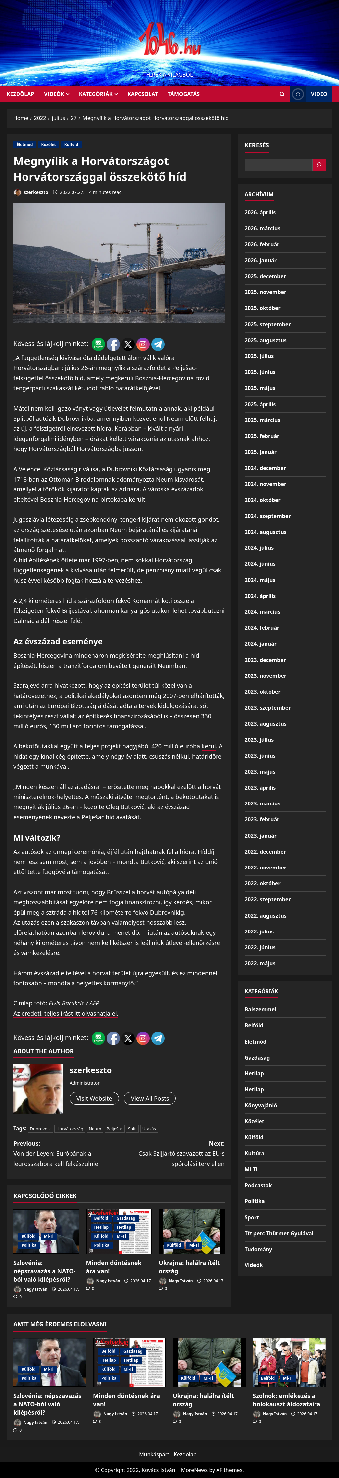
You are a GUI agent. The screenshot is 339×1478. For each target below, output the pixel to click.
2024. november (265, 484)
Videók (54, 93)
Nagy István (30, 1289)
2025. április (260, 404)
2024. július (259, 547)
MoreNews (194, 1470)
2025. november (265, 292)
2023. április (260, 787)
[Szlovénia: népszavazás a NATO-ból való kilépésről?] (49, 1362)
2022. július (259, 931)
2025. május (260, 388)
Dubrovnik (40, 1129)
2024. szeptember (268, 516)
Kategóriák (96, 93)
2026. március (263, 228)
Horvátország (69, 1129)
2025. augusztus (266, 340)
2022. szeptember (268, 899)
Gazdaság (126, 1218)
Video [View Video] (308, 94)
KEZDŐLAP (20, 93)
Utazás (149, 1129)
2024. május (260, 580)
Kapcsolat (142, 93)
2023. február (262, 819)
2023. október (263, 691)
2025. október (263, 308)
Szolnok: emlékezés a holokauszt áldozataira (286, 1400)
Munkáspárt (154, 1454)
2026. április (260, 212)
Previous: (66, 1154)
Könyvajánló (261, 1105)
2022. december (265, 851)
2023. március (263, 803)
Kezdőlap (185, 1454)
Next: (171, 1154)
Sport (252, 1217)
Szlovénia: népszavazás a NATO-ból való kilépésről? (44, 1271)
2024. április (260, 596)
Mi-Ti (49, 1236)
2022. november (265, 867)
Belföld (101, 1218)
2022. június (260, 947)
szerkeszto (30, 192)
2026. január (261, 260)
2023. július (259, 739)
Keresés (257, 145)
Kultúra (255, 1153)
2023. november (265, 675)
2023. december (265, 660)
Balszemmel (260, 1009)
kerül (209, 746)
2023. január (261, 835)
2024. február (262, 627)
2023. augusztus (266, 723)
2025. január (261, 452)
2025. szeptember (268, 324)
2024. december (265, 468)
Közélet (48, 144)
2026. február (262, 244)
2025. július (259, 356)
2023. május (260, 771)
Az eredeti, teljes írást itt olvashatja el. (65, 1013)
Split (132, 1129)
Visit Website (94, 1098)
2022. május (260, 963)
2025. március (263, 420)
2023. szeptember (268, 707)
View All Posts (150, 1098)
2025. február (262, 436)
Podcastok (258, 1185)
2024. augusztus (266, 532)
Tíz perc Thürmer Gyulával (279, 1233)
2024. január (261, 643)
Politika (29, 1245)
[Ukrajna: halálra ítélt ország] (192, 1231)
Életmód (25, 144)
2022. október (263, 883)
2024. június (260, 563)
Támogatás (184, 93)
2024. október (263, 500)
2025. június (260, 372)
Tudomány (258, 1249)
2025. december (265, 276)
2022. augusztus (266, 915)
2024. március (263, 611)
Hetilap (101, 1227)
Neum (95, 1129)
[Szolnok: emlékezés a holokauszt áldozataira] (289, 1362)
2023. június (260, 755)
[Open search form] (282, 94)
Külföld (71, 144)
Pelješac (115, 1129)
